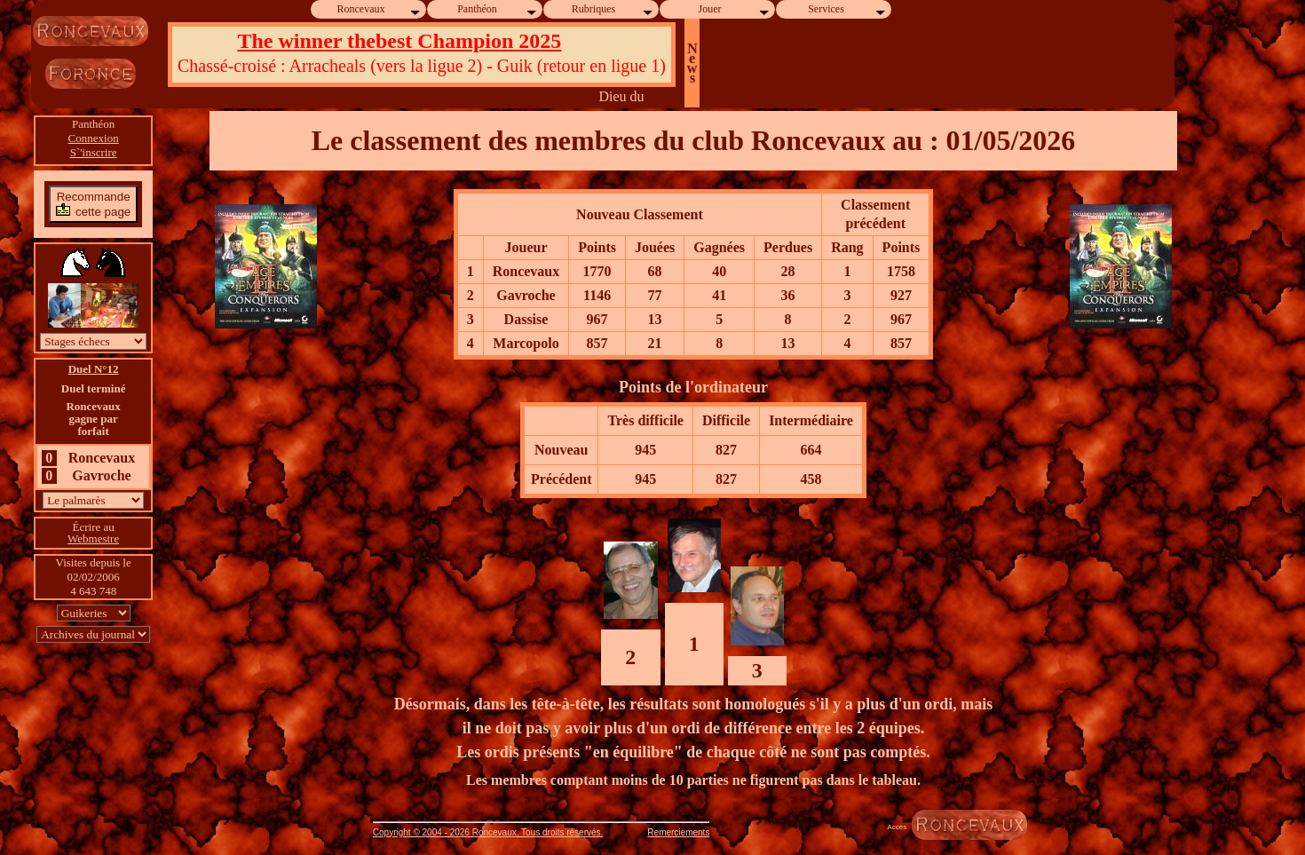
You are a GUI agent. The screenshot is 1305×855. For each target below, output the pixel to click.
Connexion (93, 138)
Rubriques (613, 9)
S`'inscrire (93, 152)
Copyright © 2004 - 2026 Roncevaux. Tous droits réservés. (488, 832)
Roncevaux (380, 9)
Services (847, 9)
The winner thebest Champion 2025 (399, 40)
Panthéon (497, 9)
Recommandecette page (93, 204)
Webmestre (93, 538)
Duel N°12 (93, 369)
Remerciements (678, 832)
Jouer (735, 9)
